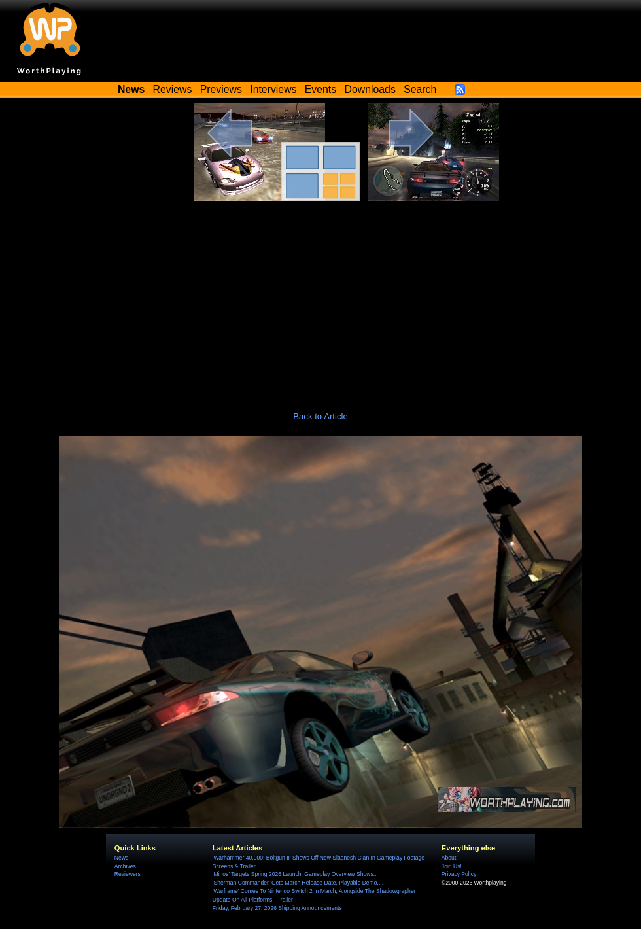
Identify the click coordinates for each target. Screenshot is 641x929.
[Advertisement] (320, 299)
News (121, 857)
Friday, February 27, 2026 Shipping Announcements (277, 908)
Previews (221, 89)
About (449, 857)
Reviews (172, 89)
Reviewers (127, 874)
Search (420, 89)
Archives (125, 866)
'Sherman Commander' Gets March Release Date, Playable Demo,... (298, 882)
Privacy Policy (459, 874)
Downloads (370, 89)
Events (320, 89)
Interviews (273, 89)
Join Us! (452, 866)
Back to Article (320, 416)
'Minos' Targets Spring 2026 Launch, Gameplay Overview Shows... (295, 874)
